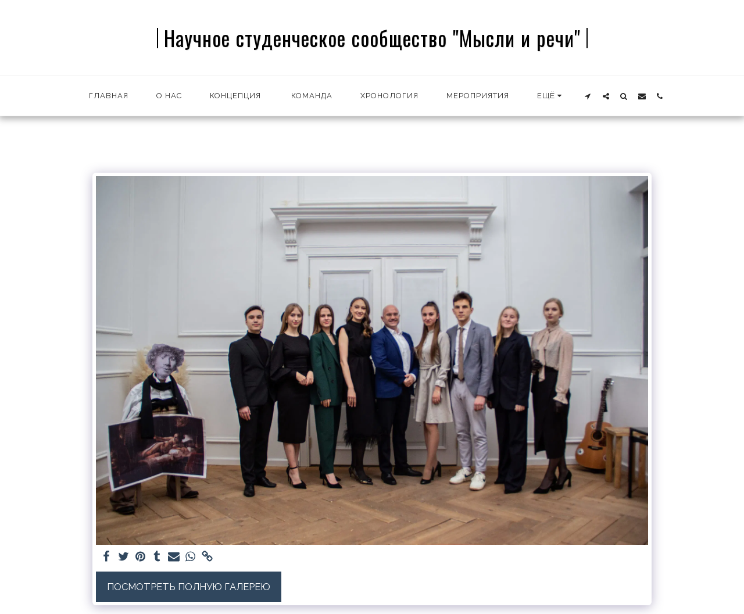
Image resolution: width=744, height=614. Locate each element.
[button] (588, 96)
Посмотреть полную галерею (188, 586)
